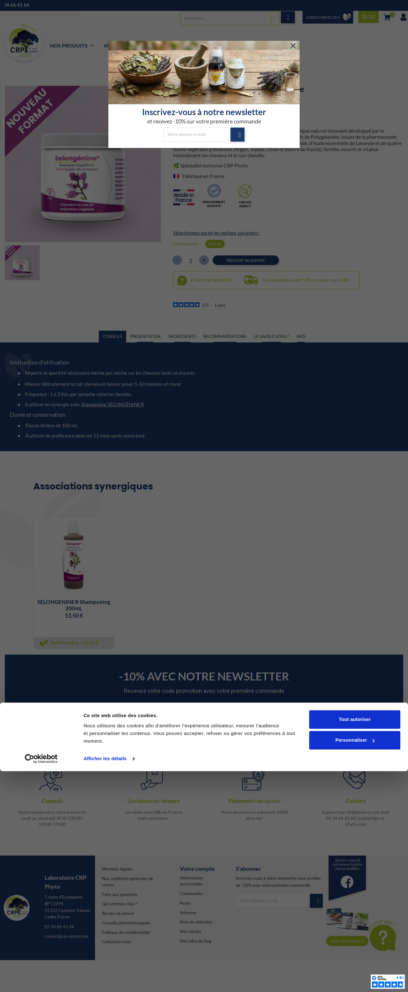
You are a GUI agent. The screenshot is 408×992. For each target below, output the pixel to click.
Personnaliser (355, 961)
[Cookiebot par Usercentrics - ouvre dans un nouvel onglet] (41, 979)
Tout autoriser (355, 940)
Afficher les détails (105, 979)
